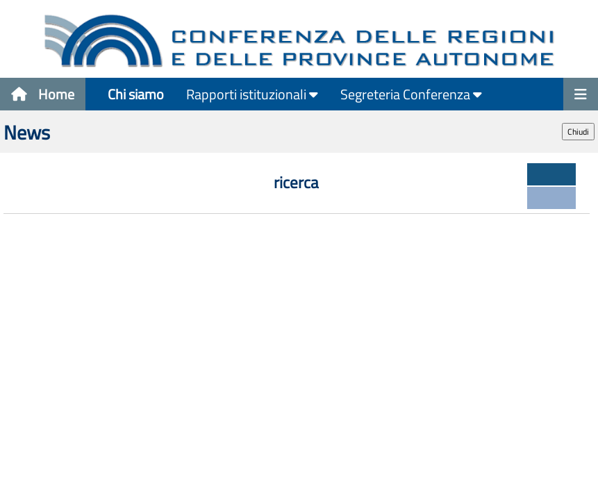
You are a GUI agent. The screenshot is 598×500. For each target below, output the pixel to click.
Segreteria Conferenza (411, 94)
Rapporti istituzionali (252, 94)
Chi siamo (136, 94)
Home (42, 94)
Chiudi (578, 131)
